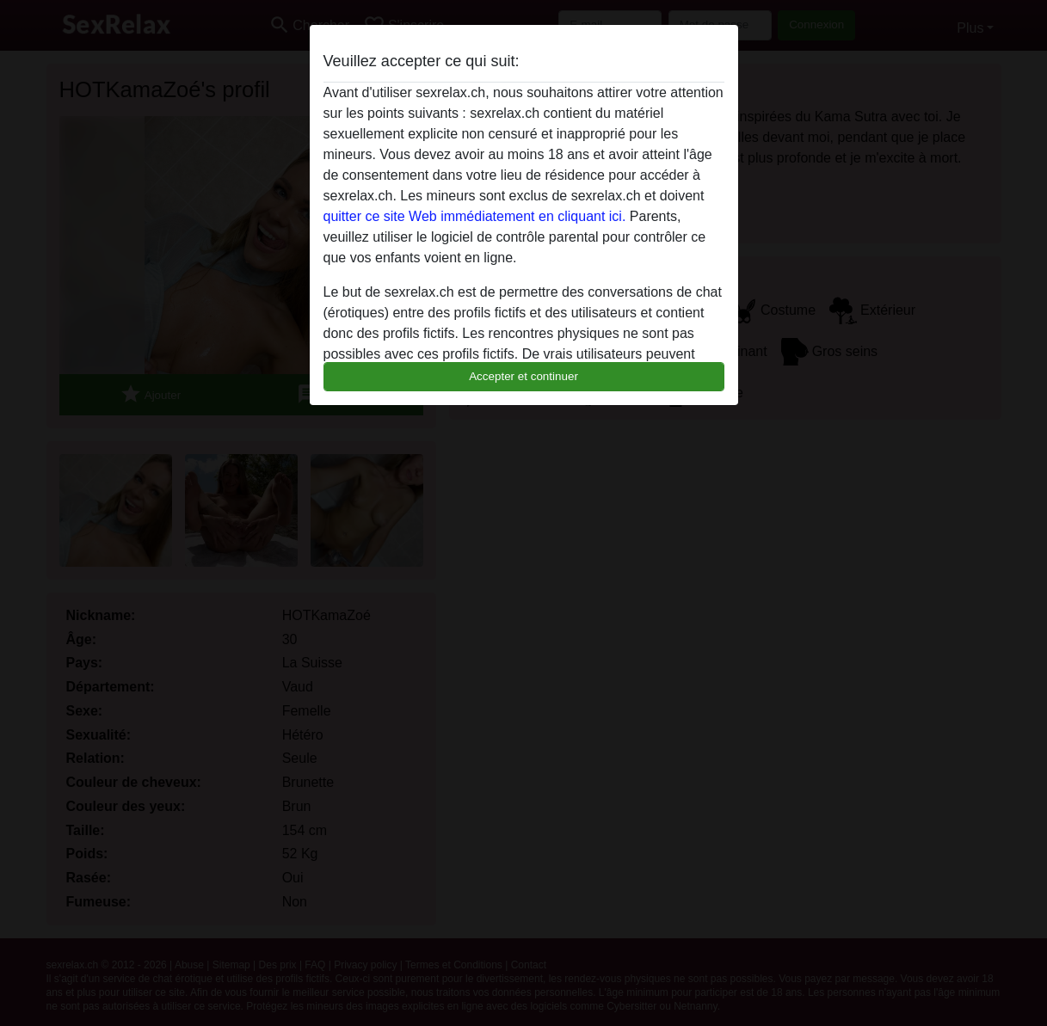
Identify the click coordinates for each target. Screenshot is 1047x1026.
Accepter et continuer (523, 376)
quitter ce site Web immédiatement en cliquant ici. (474, 216)
